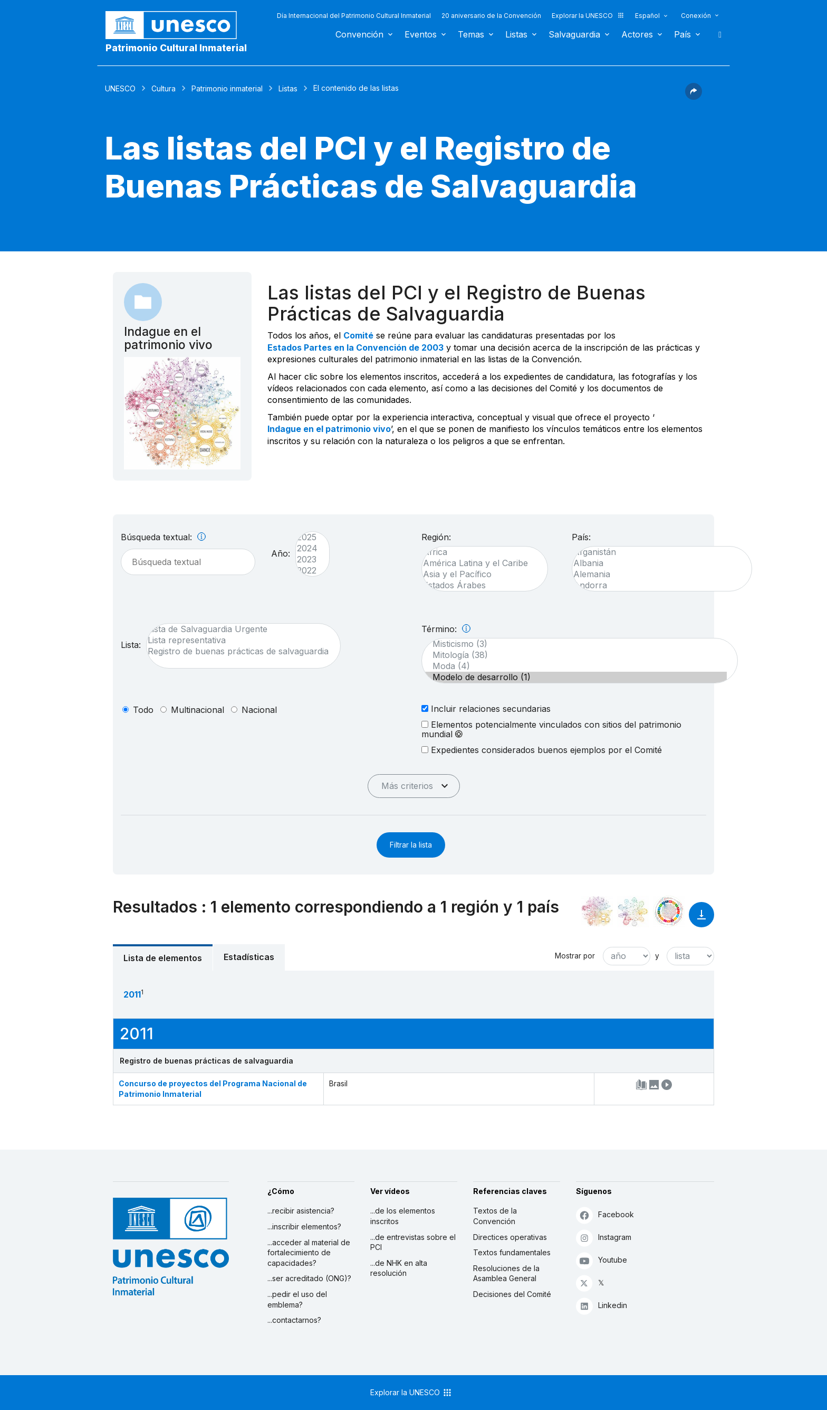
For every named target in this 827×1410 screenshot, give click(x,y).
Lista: (131, 645)
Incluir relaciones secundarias (486, 708)
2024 (307, 548)
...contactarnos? (294, 1319)
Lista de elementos (162, 958)
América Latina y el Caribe (479, 563)
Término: (445, 629)
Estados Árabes (479, 585)
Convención (359, 34)
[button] (693, 96)
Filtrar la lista (411, 844)
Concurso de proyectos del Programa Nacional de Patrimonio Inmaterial (213, 1088)
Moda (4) (574, 666)
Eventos (421, 34)
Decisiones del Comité (512, 1294)
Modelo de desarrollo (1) (574, 677)
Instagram (603, 1237)
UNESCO (120, 88)
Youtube (601, 1260)
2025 (307, 537)
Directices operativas (510, 1237)
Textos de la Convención (495, 1216)
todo (143, 709)
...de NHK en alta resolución (398, 1268)
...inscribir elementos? (304, 1226)
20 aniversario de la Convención (491, 16)
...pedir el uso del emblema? (297, 1299)
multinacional (197, 709)
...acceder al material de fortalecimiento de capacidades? (308, 1252)
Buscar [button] (717, 34)
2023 (307, 559)
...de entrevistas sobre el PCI (413, 1242)
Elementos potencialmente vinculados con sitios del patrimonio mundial (551, 729)
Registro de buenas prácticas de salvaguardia (238, 651)
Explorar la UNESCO (588, 16)
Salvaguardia (574, 34)
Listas (516, 34)
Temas (471, 34)
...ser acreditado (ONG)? (309, 1278)
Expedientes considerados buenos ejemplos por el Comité (541, 750)
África (479, 552)
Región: (436, 537)
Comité (358, 335)
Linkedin (601, 1306)
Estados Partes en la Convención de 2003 (355, 347)
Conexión (696, 16)
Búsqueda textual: (163, 537)
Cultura (163, 88)
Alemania (656, 574)
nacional (259, 709)
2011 (132, 994)
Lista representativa (238, 640)
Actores (637, 34)
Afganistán (656, 552)
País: (581, 537)
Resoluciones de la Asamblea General (506, 1273)
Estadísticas (249, 957)
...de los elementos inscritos (402, 1216)
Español (647, 16)
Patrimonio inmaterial (227, 88)
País (682, 34)
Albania (656, 563)
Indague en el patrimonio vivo (329, 429)
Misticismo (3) (574, 644)
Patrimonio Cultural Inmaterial (176, 47)
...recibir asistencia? (300, 1210)
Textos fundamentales (512, 1252)
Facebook (605, 1215)
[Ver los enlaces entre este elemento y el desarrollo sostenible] (669, 911)
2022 (307, 570)
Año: (280, 553)
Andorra (656, 585)
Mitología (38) (574, 655)
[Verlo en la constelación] (597, 911)
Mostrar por (575, 956)
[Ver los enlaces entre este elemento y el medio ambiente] (633, 911)
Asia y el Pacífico (479, 574)
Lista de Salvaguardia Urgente (238, 629)
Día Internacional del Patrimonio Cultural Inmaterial (354, 16)
